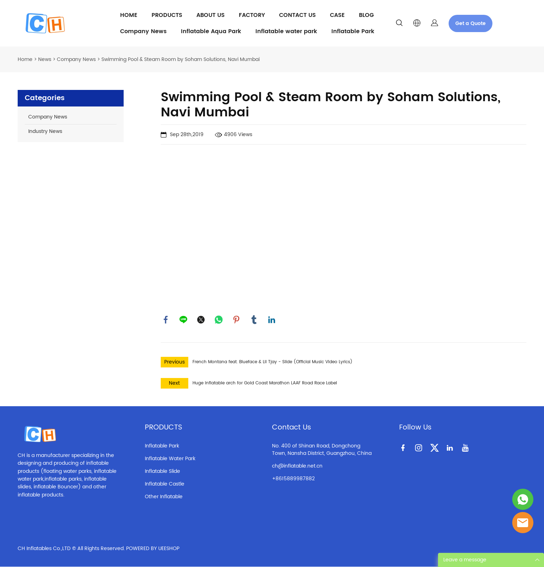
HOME (128, 15)
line (183, 320)
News (44, 59)
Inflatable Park (352, 31)
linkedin (272, 320)
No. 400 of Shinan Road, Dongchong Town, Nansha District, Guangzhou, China (322, 450)
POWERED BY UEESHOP (152, 549)
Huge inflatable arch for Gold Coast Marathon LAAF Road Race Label (265, 383)
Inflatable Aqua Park (211, 31)
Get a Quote (470, 23)
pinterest (236, 320)
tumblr (254, 320)
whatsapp (219, 320)
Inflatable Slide (162, 472)
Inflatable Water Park (170, 459)
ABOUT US (210, 15)
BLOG (366, 15)
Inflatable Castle (164, 484)
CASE (337, 15)
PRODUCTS (167, 15)
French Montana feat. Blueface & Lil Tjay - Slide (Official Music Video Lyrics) (273, 362)
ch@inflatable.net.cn (297, 466)
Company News (143, 31)
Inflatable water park (286, 31)
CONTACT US (297, 15)
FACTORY (252, 15)
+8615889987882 (293, 479)
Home (25, 59)
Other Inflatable (164, 497)
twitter (201, 320)
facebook (166, 320)
